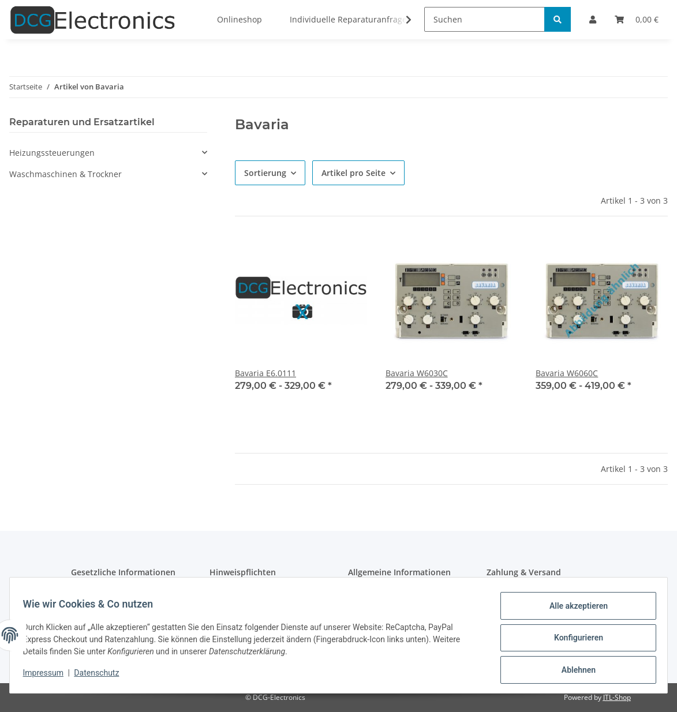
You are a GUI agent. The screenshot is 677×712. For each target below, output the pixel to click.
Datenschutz (102, 676)
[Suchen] (484, 19)
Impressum (48, 676)
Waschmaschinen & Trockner (65, 173)
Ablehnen (573, 671)
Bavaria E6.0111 (265, 373)
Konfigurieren (572, 641)
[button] (108, 152)
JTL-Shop (617, 697)
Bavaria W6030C (417, 373)
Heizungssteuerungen (52, 152)
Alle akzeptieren (573, 611)
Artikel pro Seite (353, 172)
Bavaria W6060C (567, 373)
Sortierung (265, 172)
